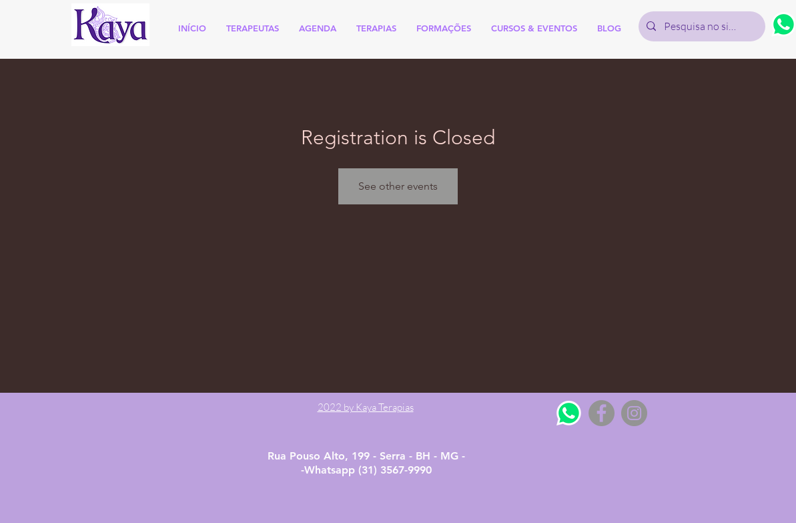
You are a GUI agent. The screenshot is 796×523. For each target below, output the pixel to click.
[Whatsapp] (569, 413)
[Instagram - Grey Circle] (634, 413)
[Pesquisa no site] (700, 26)
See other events (398, 186)
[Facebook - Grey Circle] (601, 413)
